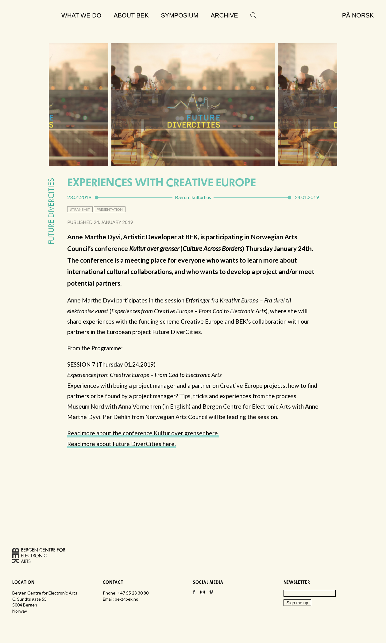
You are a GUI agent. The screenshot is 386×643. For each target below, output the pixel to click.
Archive (224, 15)
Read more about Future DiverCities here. (121, 443)
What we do (81, 15)
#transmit (80, 209)
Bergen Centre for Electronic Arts (34, 30)
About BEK (131, 15)
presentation (110, 209)
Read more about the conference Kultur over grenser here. (143, 433)
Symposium (180, 15)
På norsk (358, 15)
